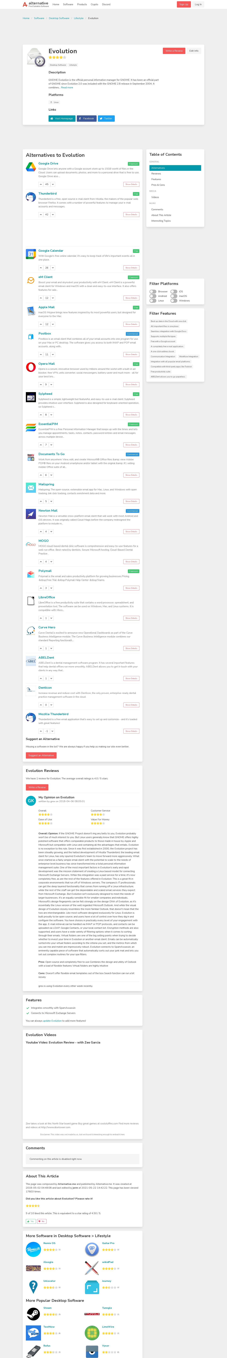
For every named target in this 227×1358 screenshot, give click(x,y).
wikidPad (107, 1262)
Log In (198, 4)
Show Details (131, 184)
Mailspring (46, 484)
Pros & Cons (158, 185)
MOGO (43, 541)
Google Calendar (50, 251)
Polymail (45, 571)
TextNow (49, 1327)
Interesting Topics (161, 221)
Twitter (108, 118)
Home (55, 4)
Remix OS (49, 1243)
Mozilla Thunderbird (53, 714)
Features (156, 179)
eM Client (45, 277)
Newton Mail (48, 510)
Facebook (88, 118)
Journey (106, 1281)
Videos (155, 197)
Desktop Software (59, 18)
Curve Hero (46, 627)
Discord (106, 4)
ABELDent (46, 657)
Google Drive (48, 163)
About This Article (161, 215)
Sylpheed (45, 394)
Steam (48, 1308)
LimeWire (108, 1327)
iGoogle (48, 1262)
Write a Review (174, 51)
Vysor (105, 1345)
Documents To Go (51, 454)
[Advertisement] (113, 32)
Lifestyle (79, 18)
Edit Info (193, 51)
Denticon (45, 688)
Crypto (94, 4)
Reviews (156, 173)
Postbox (44, 333)
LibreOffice (46, 597)
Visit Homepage (64, 118)
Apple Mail (46, 307)
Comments (157, 209)
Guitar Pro (108, 1243)
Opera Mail (46, 364)
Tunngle (107, 1308)
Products (82, 4)
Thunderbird (47, 193)
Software (68, 4)
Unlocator (49, 1281)
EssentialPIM (48, 424)
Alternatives (158, 168)
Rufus (47, 1345)
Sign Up (184, 4)
